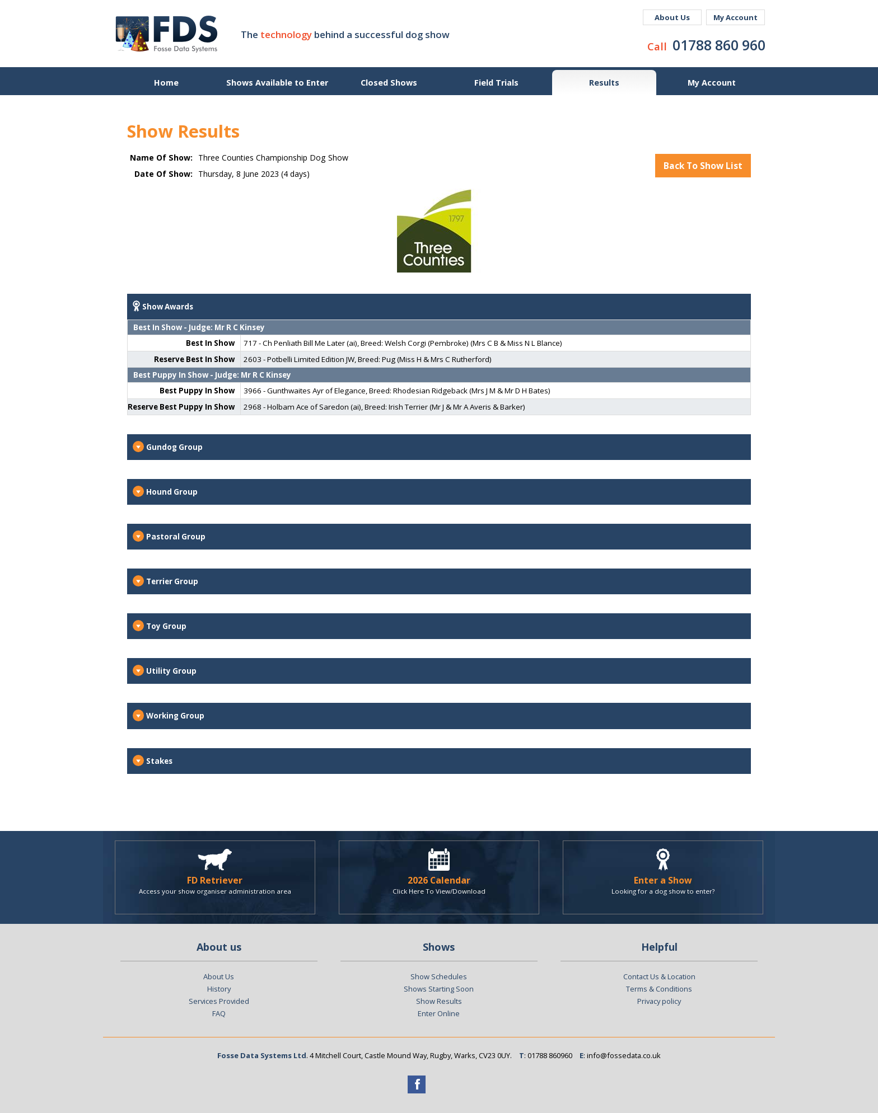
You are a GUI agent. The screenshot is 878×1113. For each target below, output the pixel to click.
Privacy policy (659, 1001)
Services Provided (219, 1001)
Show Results (439, 1001)
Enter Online (439, 1013)
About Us (672, 17)
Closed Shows (389, 82)
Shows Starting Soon (439, 989)
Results (604, 82)
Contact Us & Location (659, 976)
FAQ (219, 1013)
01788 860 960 (718, 44)
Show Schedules (438, 976)
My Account (735, 17)
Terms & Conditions (659, 989)
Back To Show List (703, 165)
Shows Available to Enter (277, 82)
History (219, 989)
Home (166, 82)
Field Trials (496, 82)
